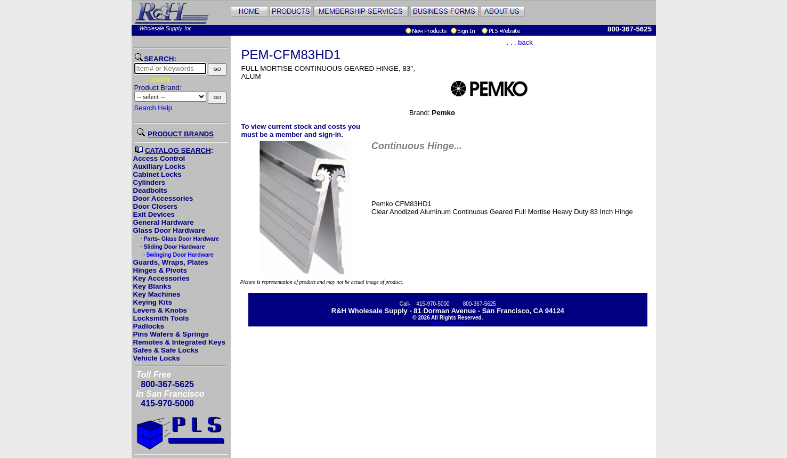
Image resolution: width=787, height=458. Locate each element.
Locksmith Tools (161, 318)
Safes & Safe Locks (166, 350)
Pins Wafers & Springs (171, 334)
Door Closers (155, 206)
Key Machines (157, 294)
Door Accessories (163, 198)
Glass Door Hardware (169, 230)
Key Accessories (161, 278)
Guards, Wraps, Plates (170, 262)
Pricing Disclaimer (447, 323)
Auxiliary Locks (159, 166)
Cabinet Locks (157, 174)
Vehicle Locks (156, 358)
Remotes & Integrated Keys (179, 342)
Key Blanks (152, 286)
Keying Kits (152, 302)
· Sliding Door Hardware (172, 246)
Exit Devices (154, 214)
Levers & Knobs (160, 310)
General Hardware (163, 222)
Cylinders (149, 182)
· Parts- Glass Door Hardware (179, 238)
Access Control (159, 158)
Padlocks (149, 326)
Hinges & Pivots (160, 270)
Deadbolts (150, 190)
